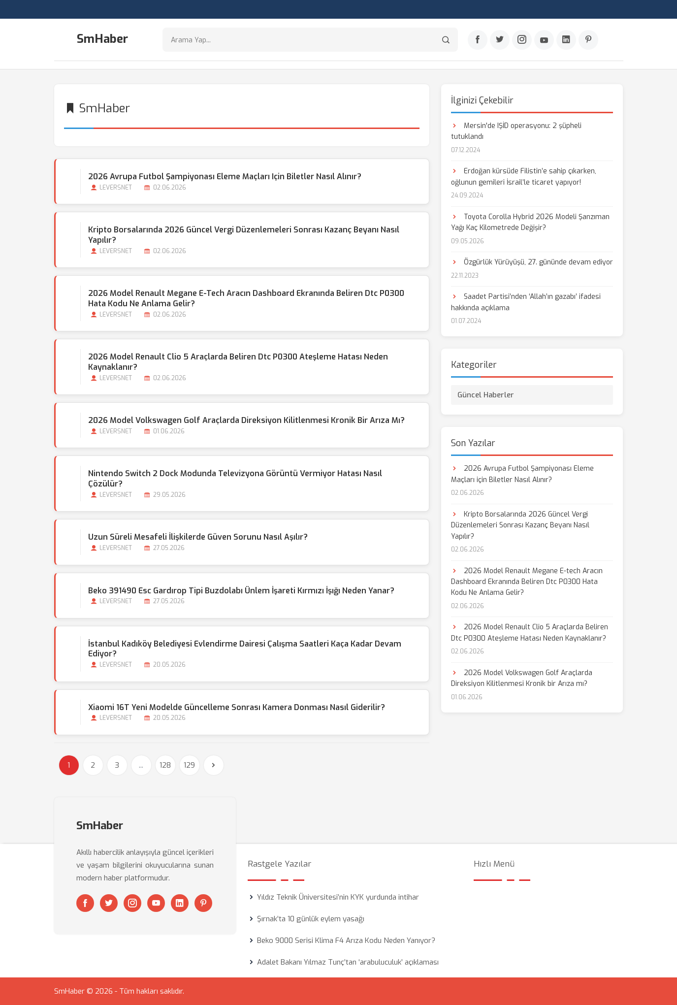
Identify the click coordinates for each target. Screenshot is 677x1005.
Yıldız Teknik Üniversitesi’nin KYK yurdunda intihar (338, 897)
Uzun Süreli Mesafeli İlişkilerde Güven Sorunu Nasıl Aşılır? (198, 537)
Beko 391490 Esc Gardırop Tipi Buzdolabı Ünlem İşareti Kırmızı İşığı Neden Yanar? (241, 590)
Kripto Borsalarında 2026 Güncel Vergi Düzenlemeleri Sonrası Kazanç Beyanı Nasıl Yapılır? (243, 235)
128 (165, 765)
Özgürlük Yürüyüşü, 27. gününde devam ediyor (532, 262)
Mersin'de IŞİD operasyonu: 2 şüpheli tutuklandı (516, 131)
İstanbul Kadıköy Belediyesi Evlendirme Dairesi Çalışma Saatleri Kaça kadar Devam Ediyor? (244, 649)
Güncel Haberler (485, 395)
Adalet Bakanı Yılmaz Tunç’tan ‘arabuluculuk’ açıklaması (348, 962)
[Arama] (446, 40)
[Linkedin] (566, 40)
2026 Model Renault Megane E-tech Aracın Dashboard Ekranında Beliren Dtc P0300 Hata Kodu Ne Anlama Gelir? (246, 298)
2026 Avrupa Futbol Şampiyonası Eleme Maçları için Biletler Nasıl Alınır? (224, 176)
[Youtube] (544, 40)
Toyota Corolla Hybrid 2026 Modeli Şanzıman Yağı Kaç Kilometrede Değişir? (530, 222)
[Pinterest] (588, 40)
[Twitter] (500, 40)
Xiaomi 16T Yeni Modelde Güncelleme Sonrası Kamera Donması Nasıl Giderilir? (236, 707)
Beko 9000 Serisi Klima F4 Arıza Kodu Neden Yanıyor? (346, 940)
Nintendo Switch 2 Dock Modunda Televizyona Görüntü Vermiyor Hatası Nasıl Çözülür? (235, 478)
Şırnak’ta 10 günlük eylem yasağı (310, 919)
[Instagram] (522, 40)
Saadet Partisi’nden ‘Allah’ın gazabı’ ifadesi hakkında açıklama (526, 302)
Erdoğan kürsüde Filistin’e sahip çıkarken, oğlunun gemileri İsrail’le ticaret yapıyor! (523, 176)
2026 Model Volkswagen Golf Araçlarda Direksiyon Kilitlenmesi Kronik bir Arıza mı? (246, 420)
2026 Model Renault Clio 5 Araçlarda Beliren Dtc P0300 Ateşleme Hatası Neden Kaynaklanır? (238, 362)
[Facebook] (477, 40)
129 (189, 765)
